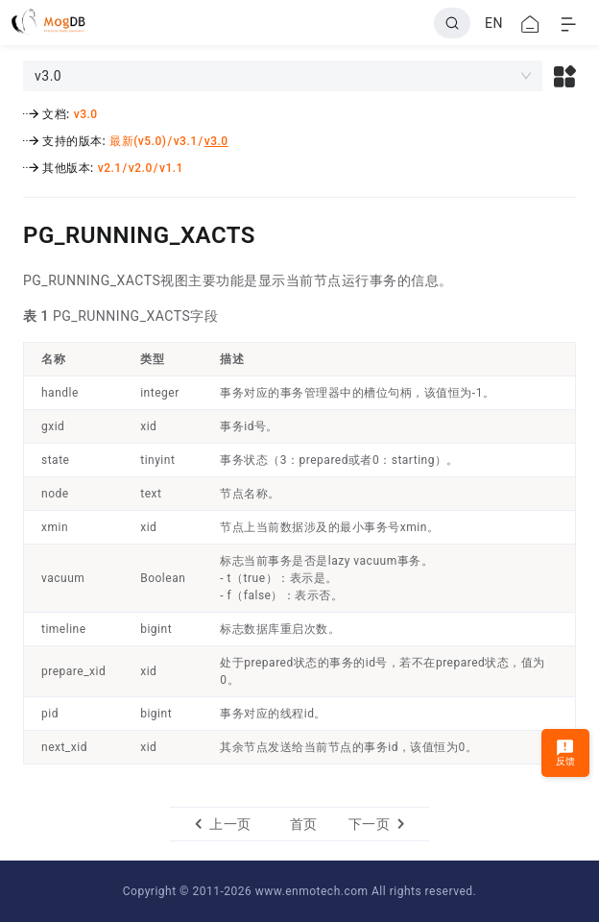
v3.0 (86, 114)
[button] (565, 75)
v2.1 (110, 168)
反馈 (566, 752)
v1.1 (171, 168)
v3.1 (186, 141)
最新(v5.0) (137, 141)
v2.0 (141, 168)
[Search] (452, 23)
